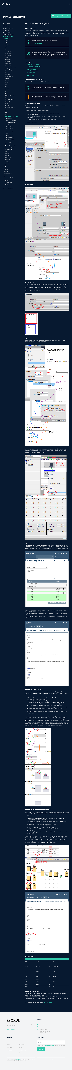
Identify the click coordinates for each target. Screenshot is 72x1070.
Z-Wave (7, 165)
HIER (61, 97)
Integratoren (9, 1050)
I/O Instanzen (7, 180)
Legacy (6, 184)
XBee (6, 161)
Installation (6, 25)
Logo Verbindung (31, 67)
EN (52, 1059)
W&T (6, 151)
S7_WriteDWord (10, 132)
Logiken (6, 169)
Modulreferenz (8, 36)
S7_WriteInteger (10, 133)
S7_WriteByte (9, 128)
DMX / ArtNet (8, 53)
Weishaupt (8, 153)
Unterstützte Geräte (37, 43)
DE (50, 1059)
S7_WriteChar (9, 130)
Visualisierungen (8, 173)
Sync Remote (8, 144)
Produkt (8, 1044)
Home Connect (9, 72)
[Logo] (7, 4)
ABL (6, 42)
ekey (6, 57)
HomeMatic (8, 74)
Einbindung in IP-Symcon (33, 64)
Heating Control (9, 70)
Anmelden (40, 1049)
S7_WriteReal (9, 135)
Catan (6, 49)
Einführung (6, 23)
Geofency (7, 69)
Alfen (6, 44)
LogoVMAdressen (48, 1002)
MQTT (6, 97)
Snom (6, 114)
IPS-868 (7, 78)
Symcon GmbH (19, 1059)
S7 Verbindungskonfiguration (34, 66)
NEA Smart (8, 101)
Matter (7, 91)
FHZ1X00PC (8, 63)
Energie (6, 171)
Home (8, 1042)
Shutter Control (9, 109)
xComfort (7, 163)
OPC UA (7, 105)
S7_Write (8, 124)
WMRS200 (7, 159)
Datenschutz (22, 1044)
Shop (8, 1052)
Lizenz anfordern (11, 1031)
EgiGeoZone (8, 55)
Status (20, 1047)
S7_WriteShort (9, 137)
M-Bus (6, 90)
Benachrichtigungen (9, 177)
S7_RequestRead (10, 122)
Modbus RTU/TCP (9, 95)
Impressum (21, 1042)
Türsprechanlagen (9, 147)
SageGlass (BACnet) (10, 107)
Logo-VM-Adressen (11, 120)
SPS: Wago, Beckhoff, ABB (11, 142)
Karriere (21, 1052)
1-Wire (7, 40)
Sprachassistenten (8, 175)
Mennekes (7, 93)
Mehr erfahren (11, 1029)
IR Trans (7, 80)
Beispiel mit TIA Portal (32, 70)
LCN (6, 86)
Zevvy (6, 166)
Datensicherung (8, 28)
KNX (6, 84)
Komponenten (7, 32)
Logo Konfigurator (31, 69)
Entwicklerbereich (8, 189)
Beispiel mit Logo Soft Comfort (34, 72)
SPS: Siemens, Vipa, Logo (11, 116)
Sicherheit (6, 27)
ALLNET (7, 46)
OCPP (6, 103)
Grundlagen (6, 30)
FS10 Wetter (8, 65)
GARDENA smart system (11, 67)
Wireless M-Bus (9, 157)
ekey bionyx (8, 59)
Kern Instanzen (7, 178)
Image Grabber (9, 76)
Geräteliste (9, 118)
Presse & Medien (22, 1050)
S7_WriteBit (9, 126)
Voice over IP (8, 149)
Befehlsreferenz (8, 187)
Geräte (6, 38)
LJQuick (7, 88)
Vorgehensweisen (8, 34)
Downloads (9, 1047)
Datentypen (30, 73)
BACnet (7, 48)
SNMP (6, 112)
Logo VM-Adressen (31, 75)
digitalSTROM (8, 51)
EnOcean (7, 61)
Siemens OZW (8, 111)
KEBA (6, 82)
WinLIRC (7, 155)
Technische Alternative (10, 145)
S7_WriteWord (10, 139)
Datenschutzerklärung (49, 1045)
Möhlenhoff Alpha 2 (10, 99)
